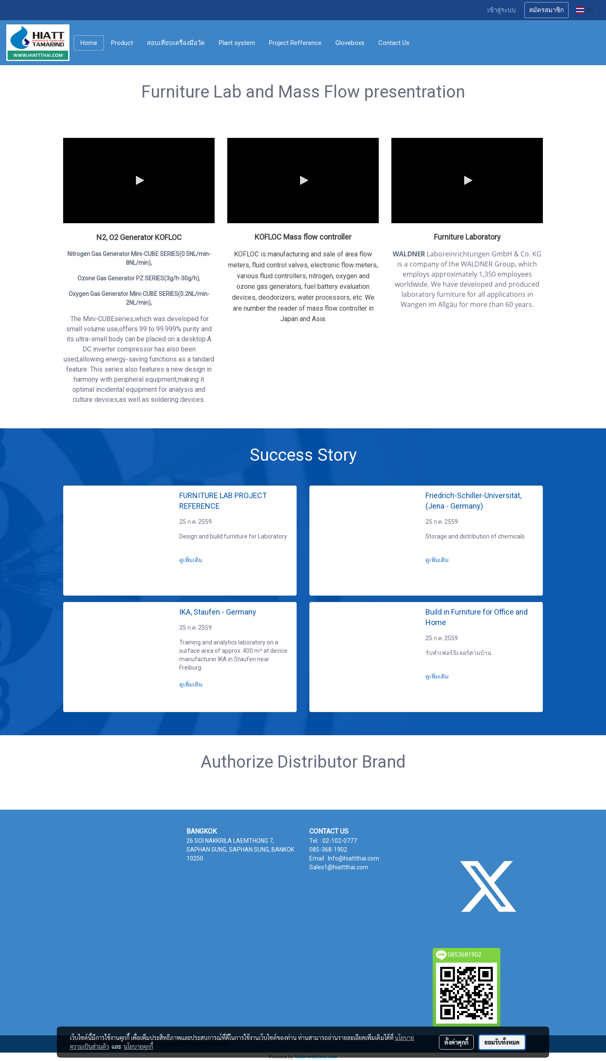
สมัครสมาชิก (546, 10)
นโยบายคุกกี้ (138, 1046)
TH (584, 10)
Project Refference (295, 43)
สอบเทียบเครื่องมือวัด (176, 43)
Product (122, 43)
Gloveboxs (349, 43)
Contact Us (393, 43)
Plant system (237, 43)
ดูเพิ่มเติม (191, 560)
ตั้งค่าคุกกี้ (456, 1042)
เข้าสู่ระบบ (501, 10)
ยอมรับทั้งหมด (502, 1042)
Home (88, 43)
